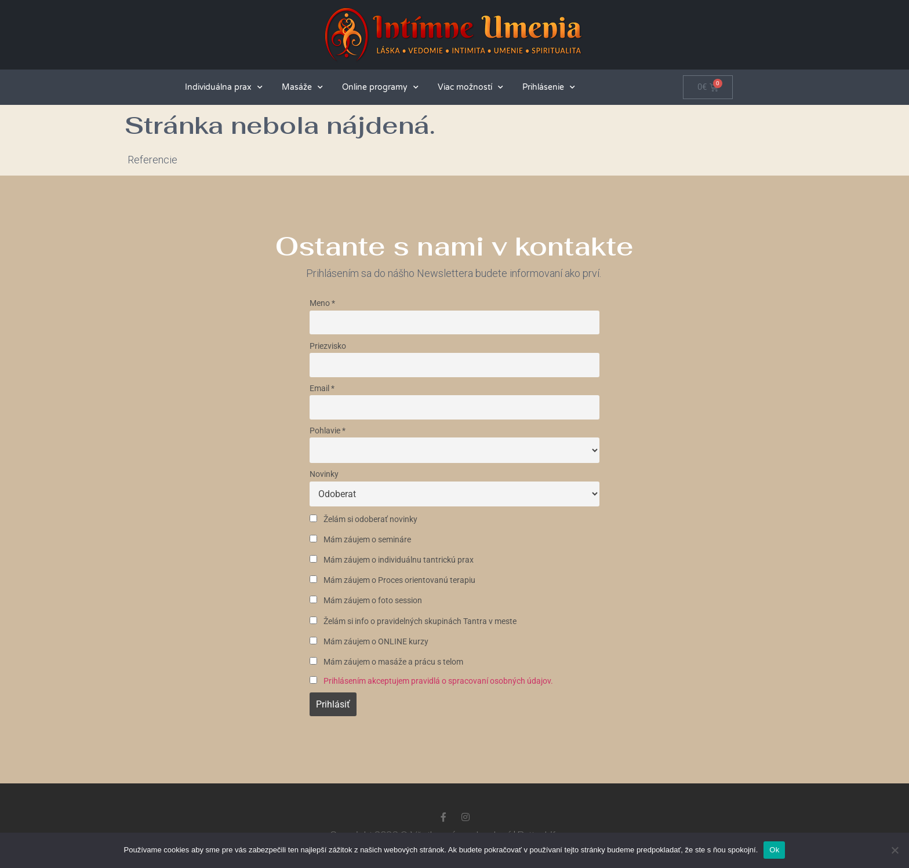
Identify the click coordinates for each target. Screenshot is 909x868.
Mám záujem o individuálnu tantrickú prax (392, 560)
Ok (774, 849)
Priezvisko (328, 346)
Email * (322, 388)
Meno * (322, 303)
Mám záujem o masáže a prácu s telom (386, 662)
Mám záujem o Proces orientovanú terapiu (392, 580)
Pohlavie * (328, 431)
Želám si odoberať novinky (363, 519)
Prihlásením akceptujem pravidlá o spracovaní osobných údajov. (438, 681)
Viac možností (470, 87)
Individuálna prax (224, 87)
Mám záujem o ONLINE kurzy (369, 642)
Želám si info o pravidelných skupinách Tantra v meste (413, 621)
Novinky (324, 474)
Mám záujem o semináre (360, 540)
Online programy (380, 87)
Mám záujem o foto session (366, 601)
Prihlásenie (548, 87)
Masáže (302, 87)
